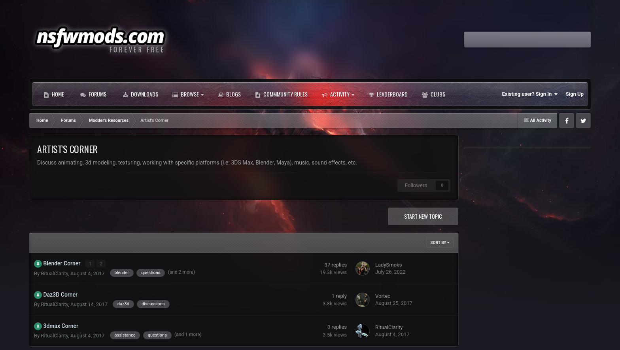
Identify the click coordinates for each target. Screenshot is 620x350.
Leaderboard (388, 94)
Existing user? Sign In (530, 94)
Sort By (440, 242)
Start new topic (423, 216)
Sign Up (575, 94)
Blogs (229, 94)
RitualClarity (54, 273)
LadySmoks (388, 265)
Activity (338, 94)
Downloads (140, 94)
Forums (93, 94)
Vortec (382, 296)
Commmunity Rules (281, 94)
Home (53, 94)
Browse (188, 94)
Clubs (433, 94)
